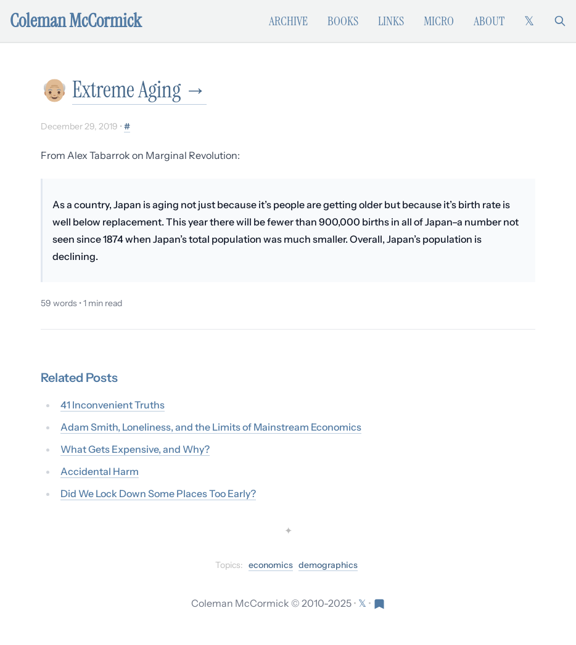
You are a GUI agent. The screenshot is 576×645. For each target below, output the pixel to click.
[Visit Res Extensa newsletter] (379, 603)
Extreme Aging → (139, 89)
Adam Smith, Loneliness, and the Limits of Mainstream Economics (210, 427)
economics (271, 564)
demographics (328, 564)
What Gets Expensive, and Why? (135, 449)
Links (391, 21)
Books (342, 21)
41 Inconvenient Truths (112, 405)
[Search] (560, 21)
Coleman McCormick (76, 21)
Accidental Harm (99, 471)
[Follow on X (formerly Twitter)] (529, 21)
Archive (288, 21)
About (489, 21)
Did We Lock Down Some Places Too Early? (158, 493)
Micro (439, 21)
